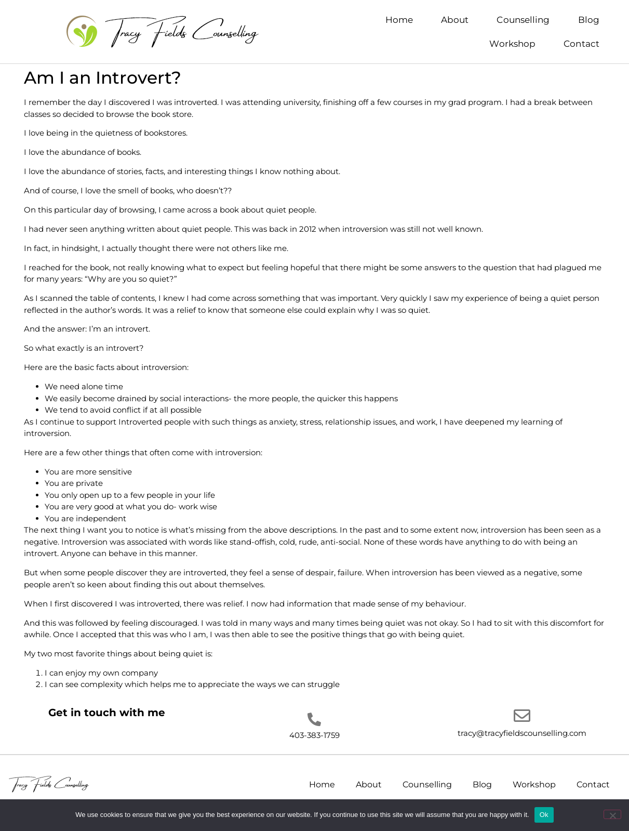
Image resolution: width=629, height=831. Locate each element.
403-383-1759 (314, 735)
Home (399, 20)
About (455, 20)
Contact (581, 43)
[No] (612, 814)
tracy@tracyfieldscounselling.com (522, 733)
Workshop (512, 43)
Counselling (523, 20)
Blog (588, 20)
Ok (544, 815)
